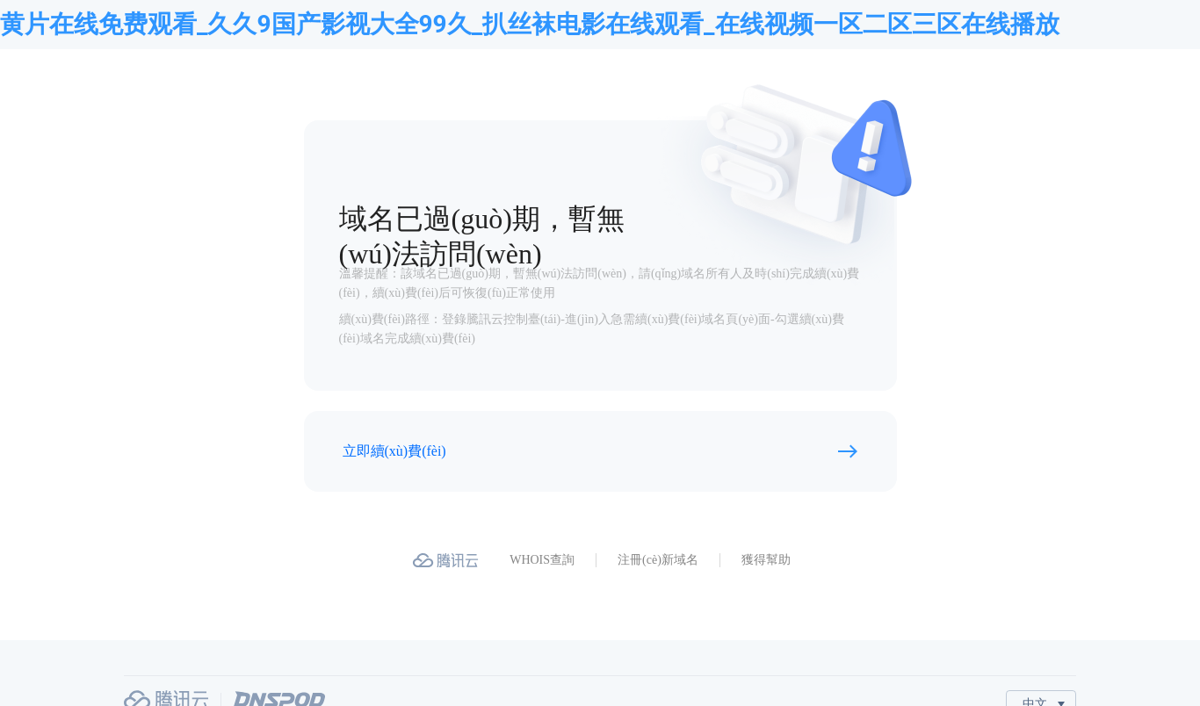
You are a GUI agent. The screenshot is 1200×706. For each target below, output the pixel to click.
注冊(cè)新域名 (658, 559)
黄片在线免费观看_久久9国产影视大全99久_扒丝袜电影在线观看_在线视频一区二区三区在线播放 (529, 24)
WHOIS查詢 (542, 559)
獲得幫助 (766, 559)
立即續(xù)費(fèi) (394, 450)
